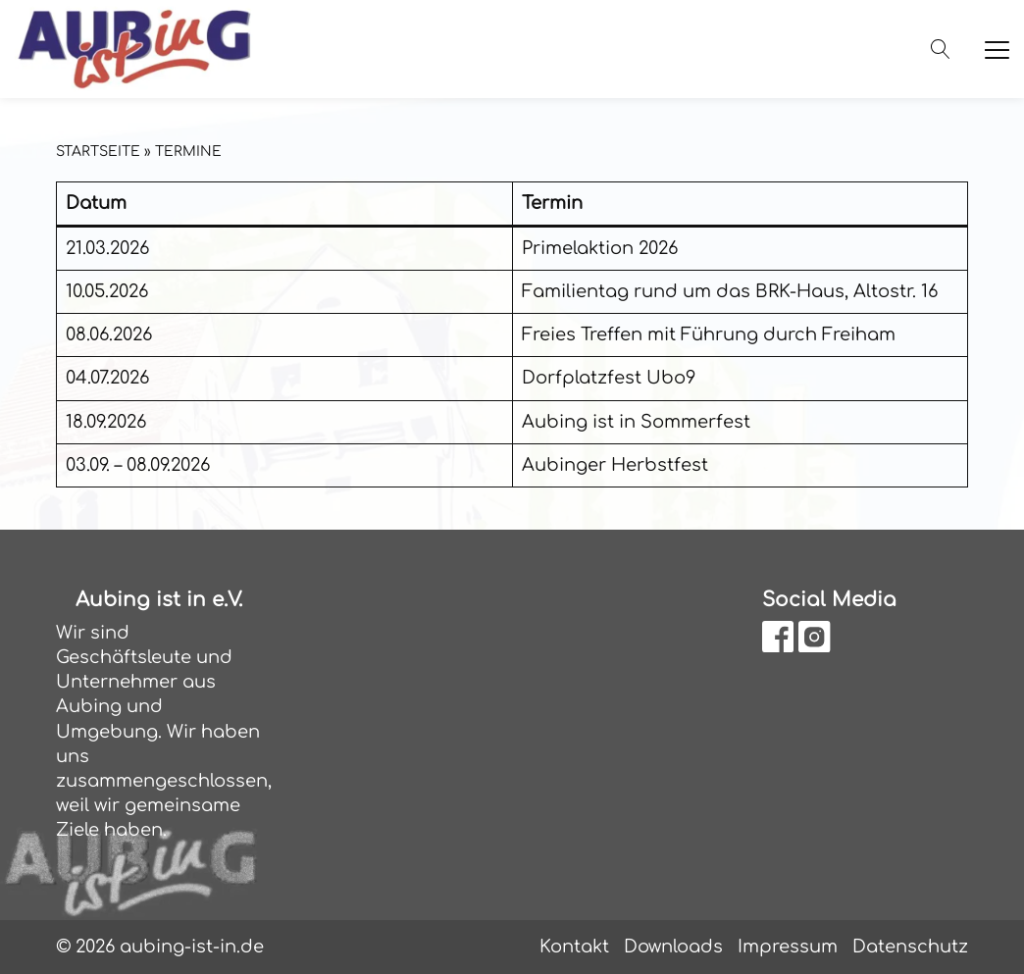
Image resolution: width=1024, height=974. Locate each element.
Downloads (673, 946)
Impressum (788, 946)
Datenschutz (910, 946)
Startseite (98, 151)
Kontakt (574, 946)
